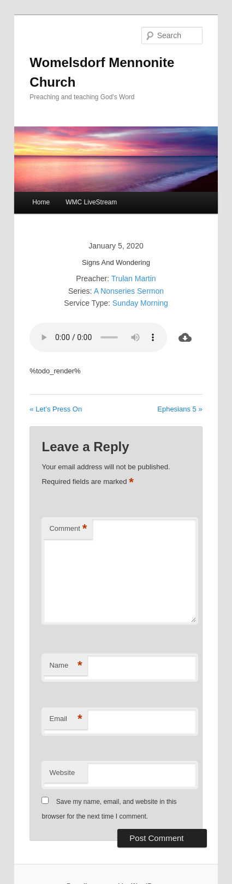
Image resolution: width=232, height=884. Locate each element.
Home (41, 202)
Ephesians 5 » (179, 409)
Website (62, 772)
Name (65, 666)
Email (65, 719)
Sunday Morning (140, 303)
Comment (68, 529)
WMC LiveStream (91, 202)
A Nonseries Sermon (129, 291)
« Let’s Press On (55, 409)
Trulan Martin (133, 278)
